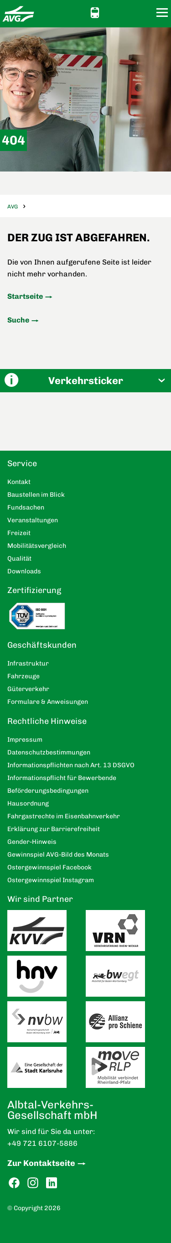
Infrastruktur (28, 663)
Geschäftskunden (42, 645)
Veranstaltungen (32, 520)
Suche (18, 320)
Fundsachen (25, 507)
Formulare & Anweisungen (47, 702)
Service (22, 463)
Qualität (19, 558)
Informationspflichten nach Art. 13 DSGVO (71, 765)
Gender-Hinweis (32, 842)
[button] (85, 380)
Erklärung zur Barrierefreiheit (53, 829)
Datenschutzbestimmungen (48, 752)
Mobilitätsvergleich (36, 546)
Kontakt (128, 12)
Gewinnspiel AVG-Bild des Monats (58, 854)
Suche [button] (145, 12)
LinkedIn (51, 1183)
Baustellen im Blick (36, 495)
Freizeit (19, 533)
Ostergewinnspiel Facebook (49, 867)
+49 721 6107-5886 (42, 1143)
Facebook (14, 1183)
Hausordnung (28, 803)
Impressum (24, 740)
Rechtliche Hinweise (47, 721)
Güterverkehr (28, 689)
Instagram (33, 1183)
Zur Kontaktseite (41, 1163)
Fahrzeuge (23, 676)
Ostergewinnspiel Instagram (50, 880)
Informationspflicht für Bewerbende (61, 778)
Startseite (25, 296)
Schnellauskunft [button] (95, 13)
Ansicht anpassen (112, 12)
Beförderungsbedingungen (47, 791)
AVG (12, 206)
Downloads (24, 571)
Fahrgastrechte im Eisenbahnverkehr (63, 816)
